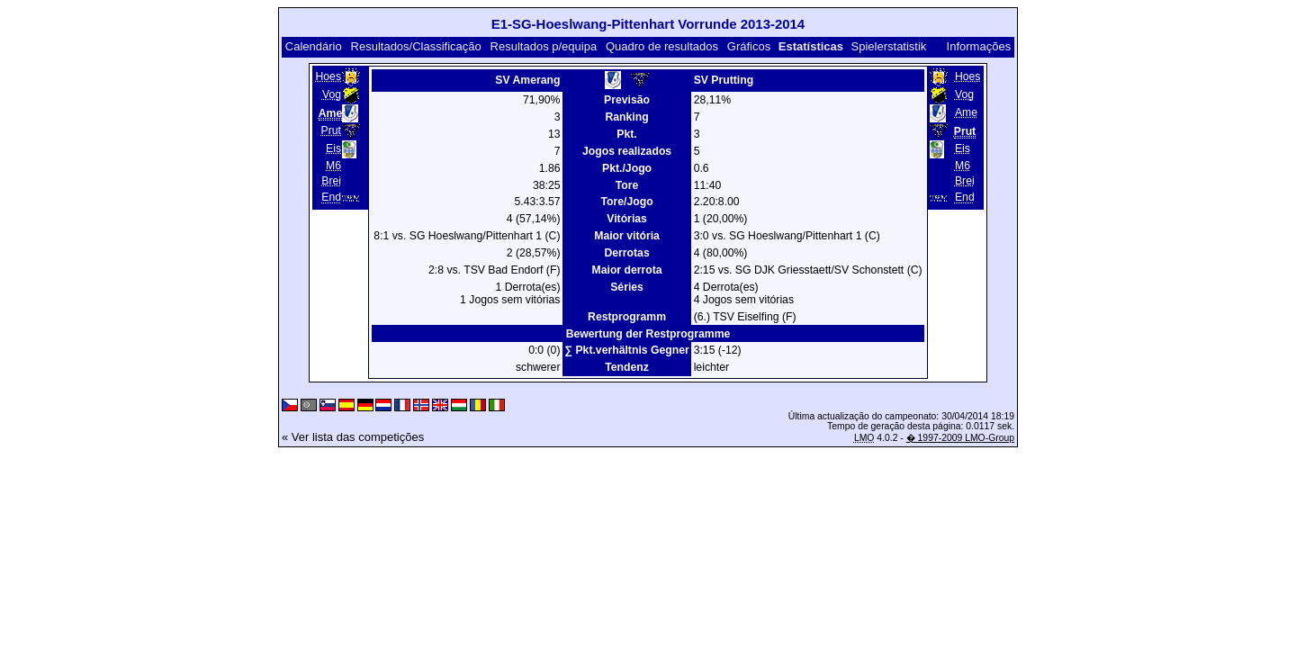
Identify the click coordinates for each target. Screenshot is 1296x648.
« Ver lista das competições (353, 437)
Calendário (313, 46)
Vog (331, 94)
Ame (966, 112)
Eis (333, 148)
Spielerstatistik (889, 46)
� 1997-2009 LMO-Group (960, 438)
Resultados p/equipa (544, 46)
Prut (331, 130)
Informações (979, 46)
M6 (333, 165)
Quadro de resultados (662, 46)
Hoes (328, 76)
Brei (331, 181)
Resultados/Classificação (416, 46)
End (331, 198)
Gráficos (748, 46)
